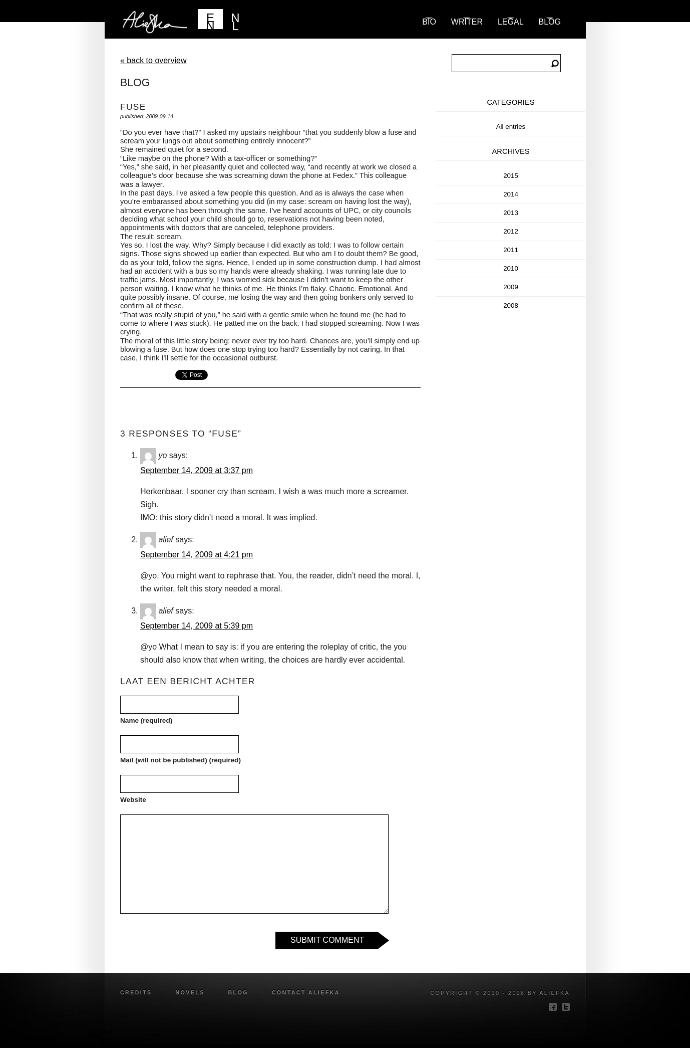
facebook (553, 1007)
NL (235, 20)
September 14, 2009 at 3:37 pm (196, 470)
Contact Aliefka (306, 992)
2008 (510, 305)
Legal (511, 22)
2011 (510, 250)
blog (550, 22)
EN (210, 20)
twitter (566, 1007)
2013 (510, 213)
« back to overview (153, 60)
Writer (467, 22)
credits (136, 992)
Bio (429, 22)
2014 (510, 194)
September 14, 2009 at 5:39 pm (196, 625)
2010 (510, 268)
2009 (510, 287)
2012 (510, 231)
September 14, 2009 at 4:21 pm (196, 554)
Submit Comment (327, 940)
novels (189, 992)
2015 (510, 175)
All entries (511, 126)
